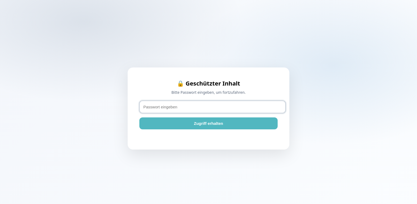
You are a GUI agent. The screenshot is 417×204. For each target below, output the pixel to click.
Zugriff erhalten (208, 123)
